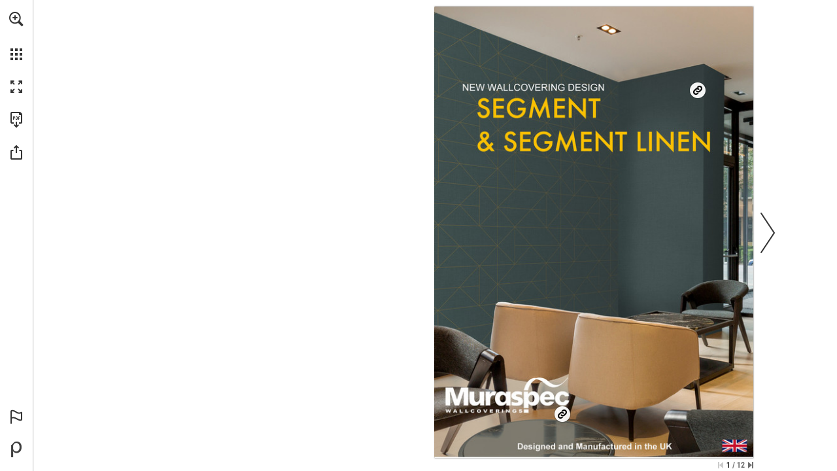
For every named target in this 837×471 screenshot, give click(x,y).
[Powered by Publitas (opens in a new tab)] (16, 449)
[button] (16, 19)
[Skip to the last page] (750, 465)
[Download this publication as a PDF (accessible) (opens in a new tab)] (16, 119)
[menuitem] (16, 36)
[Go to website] (588, 119)
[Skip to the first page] (720, 465)
